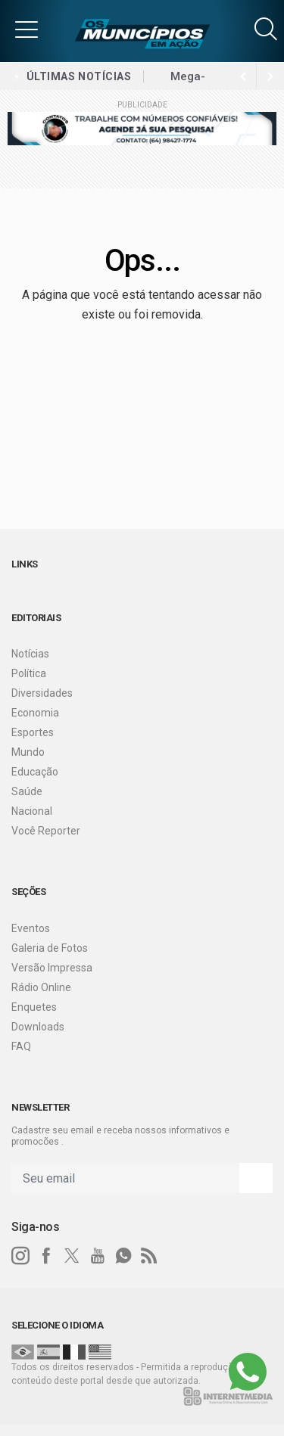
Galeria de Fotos (49, 948)
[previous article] (270, 76)
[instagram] (20, 1256)
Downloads (37, 1027)
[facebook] (46, 1256)
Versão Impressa (51, 968)
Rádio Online (41, 987)
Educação (34, 772)
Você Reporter (45, 831)
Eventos (30, 928)
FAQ (21, 1046)
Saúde (26, 791)
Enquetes (34, 1007)
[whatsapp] (123, 1256)
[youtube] (98, 1256)
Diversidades (42, 693)
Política (28, 673)
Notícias (30, 654)
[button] (26, 28)
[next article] (243, 76)
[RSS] (149, 1256)
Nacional (31, 811)
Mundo (28, 752)
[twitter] (72, 1256)
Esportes (32, 732)
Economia (35, 713)
